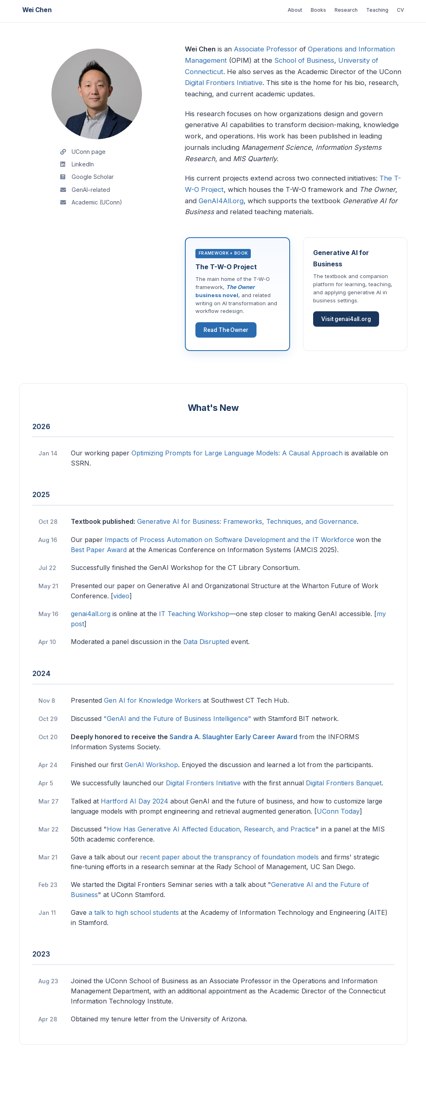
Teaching (366, 9)
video (121, 620)
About (262, 9)
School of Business (304, 60)
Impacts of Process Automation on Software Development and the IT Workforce (229, 564)
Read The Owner (227, 352)
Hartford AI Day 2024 (134, 825)
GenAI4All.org (221, 201)
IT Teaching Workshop (194, 638)
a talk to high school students (134, 937)
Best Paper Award (99, 574)
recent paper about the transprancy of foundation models (229, 881)
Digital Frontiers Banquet (343, 807)
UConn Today (338, 835)
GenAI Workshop (151, 789)
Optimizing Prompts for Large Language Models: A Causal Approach (237, 478)
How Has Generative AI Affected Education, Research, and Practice (211, 853)
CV (397, 9)
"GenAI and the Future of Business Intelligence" (177, 743)
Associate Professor (265, 49)
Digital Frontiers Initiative (224, 83)
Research (327, 9)
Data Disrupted (206, 666)
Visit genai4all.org (347, 340)
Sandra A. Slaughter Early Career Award (233, 761)
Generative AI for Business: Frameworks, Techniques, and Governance (247, 546)
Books (292, 9)
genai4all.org (90, 638)
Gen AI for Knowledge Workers (152, 725)
